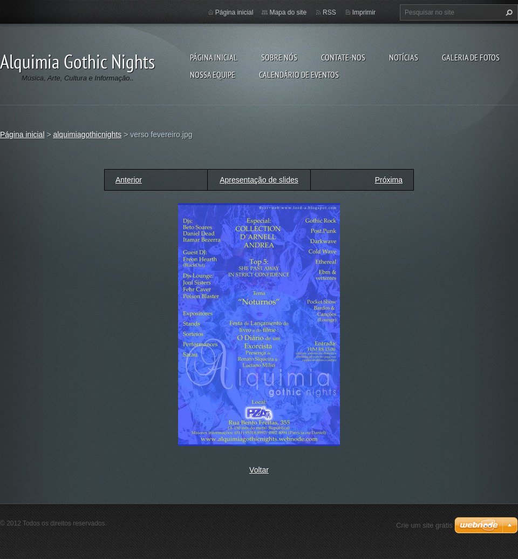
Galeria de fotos (471, 57)
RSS (329, 12)
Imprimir (364, 12)
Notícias (403, 57)
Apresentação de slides (259, 180)
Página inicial (213, 57)
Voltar (259, 470)
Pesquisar (508, 12)
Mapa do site (287, 12)
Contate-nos (343, 57)
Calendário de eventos (299, 74)
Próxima (389, 180)
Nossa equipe (212, 74)
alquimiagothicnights (87, 134)
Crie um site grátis (424, 525)
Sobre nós (279, 57)
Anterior (128, 180)
